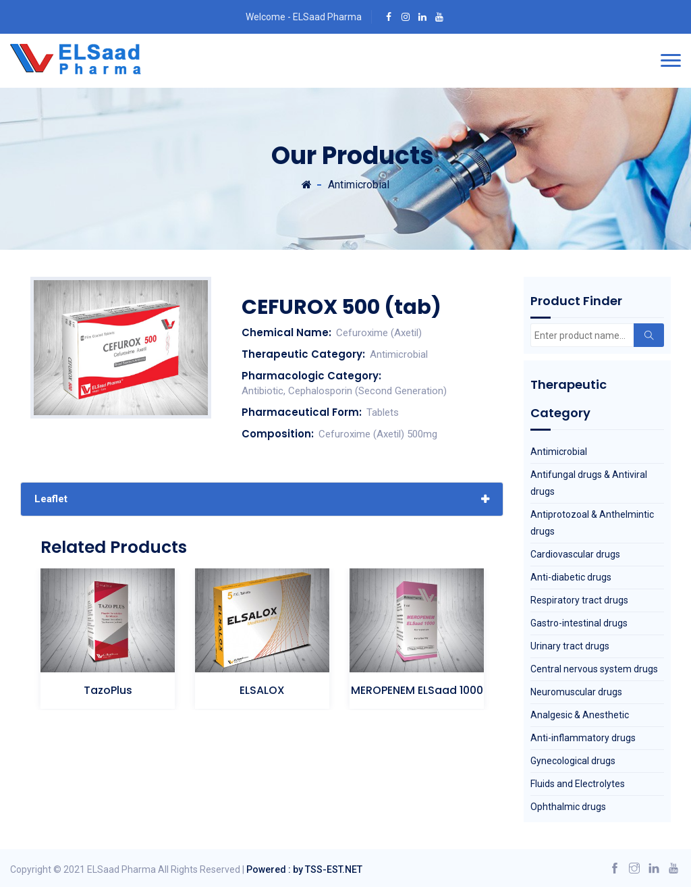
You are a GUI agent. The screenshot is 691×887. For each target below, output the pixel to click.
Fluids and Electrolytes (577, 783)
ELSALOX (262, 690)
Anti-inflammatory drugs (583, 737)
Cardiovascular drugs (575, 554)
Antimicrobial (358, 184)
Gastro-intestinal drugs (579, 623)
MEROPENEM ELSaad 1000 (417, 690)
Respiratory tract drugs (579, 600)
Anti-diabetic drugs (570, 577)
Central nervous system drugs (594, 669)
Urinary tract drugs (569, 646)
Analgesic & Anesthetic (579, 714)
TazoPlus (108, 690)
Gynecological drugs (572, 760)
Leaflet (50, 499)
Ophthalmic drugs (568, 806)
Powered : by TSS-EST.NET (304, 869)
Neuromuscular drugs (576, 692)
